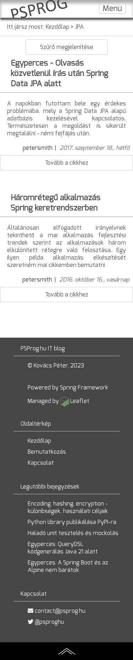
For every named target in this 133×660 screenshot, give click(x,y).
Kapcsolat (41, 463)
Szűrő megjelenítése (66, 47)
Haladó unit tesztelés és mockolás (73, 533)
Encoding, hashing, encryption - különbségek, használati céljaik (68, 507)
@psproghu (49, 622)
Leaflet (79, 401)
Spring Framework (84, 387)
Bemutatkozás (47, 452)
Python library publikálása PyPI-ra (72, 522)
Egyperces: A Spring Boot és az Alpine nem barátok (68, 566)
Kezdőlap (57, 27)
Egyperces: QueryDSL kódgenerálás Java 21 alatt (63, 547)
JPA (79, 27)
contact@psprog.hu (60, 611)
